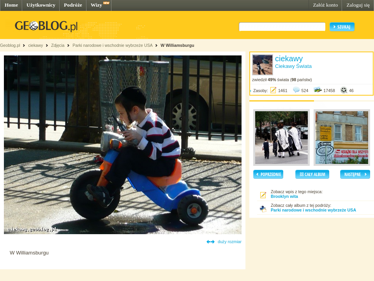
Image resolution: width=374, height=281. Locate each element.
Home (11, 5)
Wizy (96, 5)
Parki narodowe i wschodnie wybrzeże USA (112, 45)
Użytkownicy (40, 5)
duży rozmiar (230, 241)
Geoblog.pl (10, 45)
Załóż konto (325, 5)
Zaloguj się (358, 5)
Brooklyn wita (284, 196)
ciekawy (35, 45)
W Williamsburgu (177, 45)
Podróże (73, 5)
